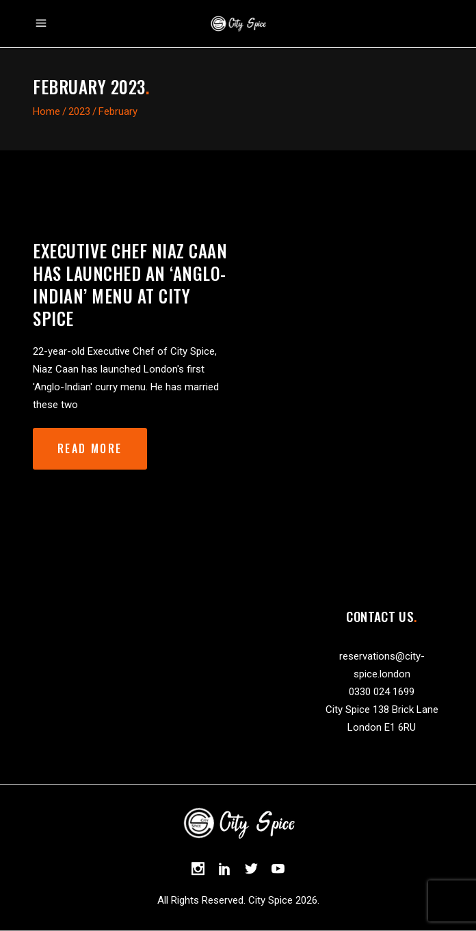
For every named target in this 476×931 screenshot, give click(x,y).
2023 (79, 111)
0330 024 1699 (381, 692)
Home (46, 111)
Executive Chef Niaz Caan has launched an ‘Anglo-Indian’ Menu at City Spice (130, 284)
